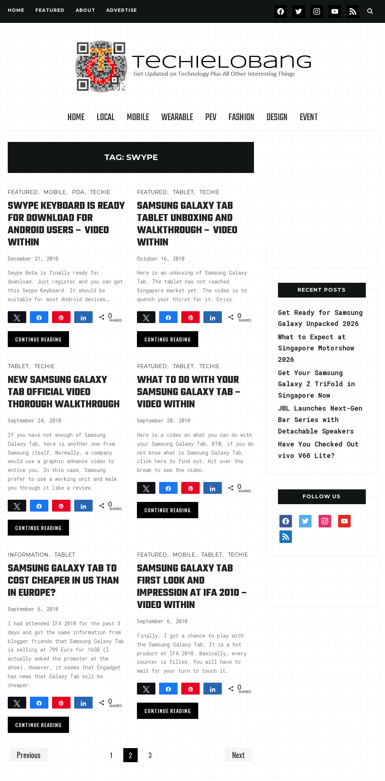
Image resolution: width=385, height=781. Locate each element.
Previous (29, 754)
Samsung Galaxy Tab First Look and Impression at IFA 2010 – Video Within (192, 587)
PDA (78, 192)
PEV (210, 117)
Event (309, 117)
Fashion (241, 117)
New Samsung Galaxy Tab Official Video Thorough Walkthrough (64, 392)
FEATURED (50, 10)
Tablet (183, 192)
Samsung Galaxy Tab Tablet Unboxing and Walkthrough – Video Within (187, 224)
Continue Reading (38, 339)
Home (16, 10)
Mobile (138, 117)
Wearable (177, 117)
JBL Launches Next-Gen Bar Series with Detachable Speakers (320, 419)
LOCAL (106, 117)
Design (277, 117)
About (85, 10)
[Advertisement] (322, 188)
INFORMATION (28, 554)
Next (238, 754)
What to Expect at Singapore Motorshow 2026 (316, 348)
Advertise (121, 10)
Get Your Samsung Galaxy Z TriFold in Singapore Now (316, 384)
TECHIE (100, 192)
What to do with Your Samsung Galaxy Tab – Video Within (189, 392)
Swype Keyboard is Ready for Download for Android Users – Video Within (66, 224)
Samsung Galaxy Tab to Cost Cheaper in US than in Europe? (63, 581)
